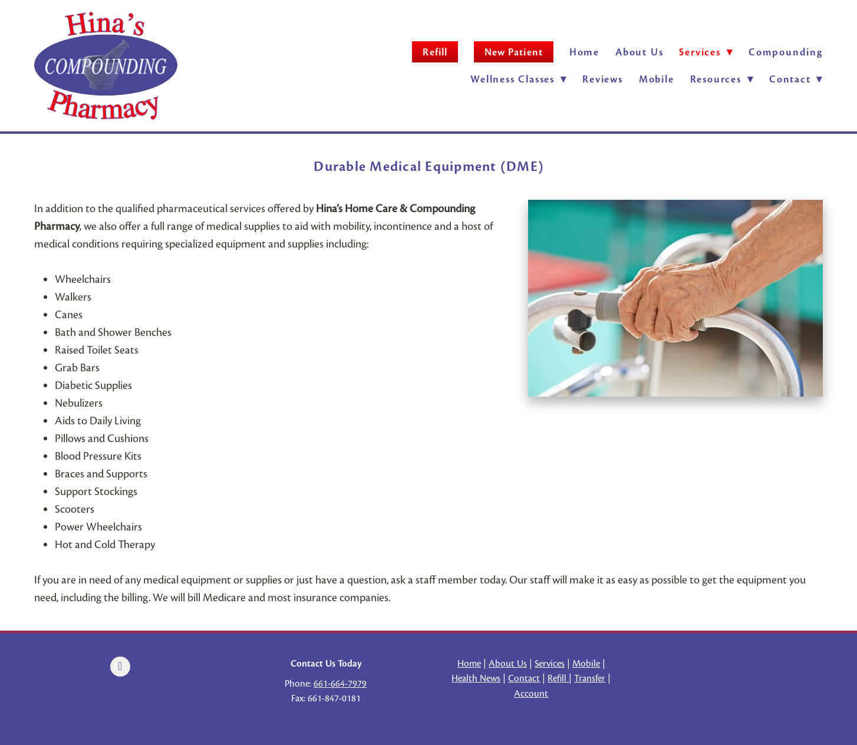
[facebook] (120, 667)
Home (584, 52)
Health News (475, 678)
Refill (435, 52)
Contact (796, 79)
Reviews (602, 79)
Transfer (589, 678)
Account (531, 694)
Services (550, 664)
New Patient (513, 52)
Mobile (656, 79)
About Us (639, 52)
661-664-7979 (340, 684)
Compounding (786, 52)
